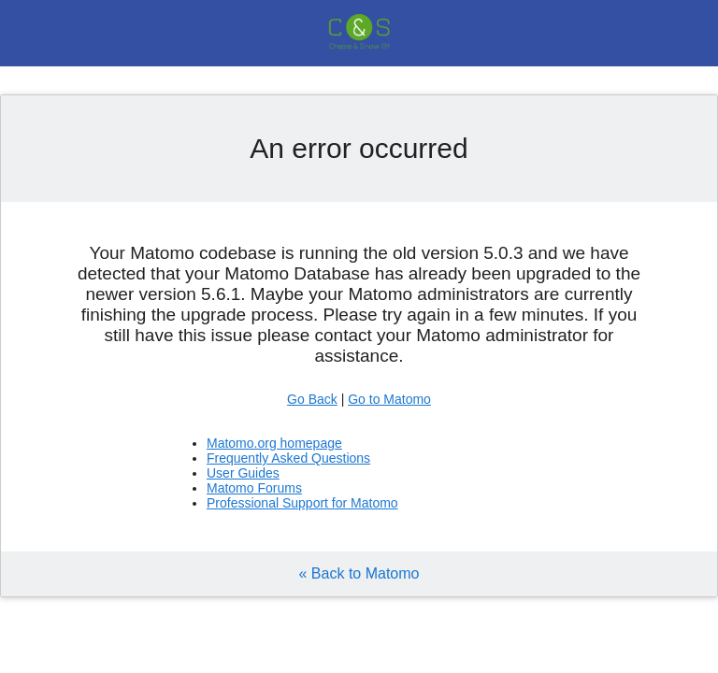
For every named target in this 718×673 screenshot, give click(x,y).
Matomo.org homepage (274, 443)
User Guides (243, 472)
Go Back (312, 399)
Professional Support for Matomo (302, 502)
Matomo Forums (254, 487)
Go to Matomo (389, 399)
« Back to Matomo (359, 573)
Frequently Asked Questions (288, 458)
